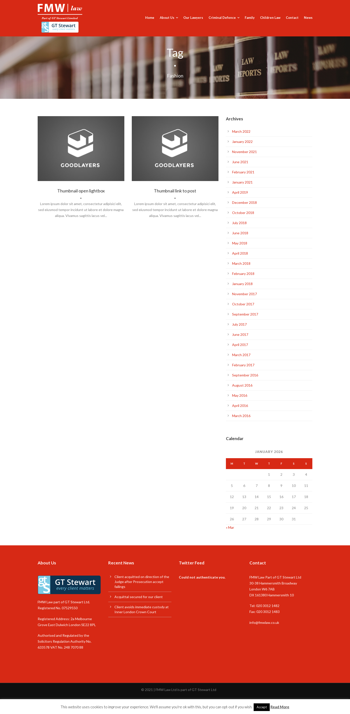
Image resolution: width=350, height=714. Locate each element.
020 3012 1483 (268, 611)
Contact (292, 18)
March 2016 (241, 416)
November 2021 (244, 152)
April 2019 (240, 192)
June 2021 (240, 162)
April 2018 (240, 253)
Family (250, 18)
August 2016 (242, 385)
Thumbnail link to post (175, 190)
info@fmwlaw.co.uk (264, 622)
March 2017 (241, 355)
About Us (167, 18)
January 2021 (242, 182)
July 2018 (239, 223)
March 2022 (241, 131)
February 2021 (243, 172)
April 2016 (240, 405)
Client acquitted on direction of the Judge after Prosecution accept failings (141, 582)
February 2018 (243, 273)
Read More (279, 707)
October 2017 (243, 304)
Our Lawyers (193, 18)
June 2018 (240, 233)
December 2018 (244, 202)
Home (149, 18)
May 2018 (239, 243)
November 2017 (244, 294)
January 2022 (242, 141)
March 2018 (241, 263)
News (308, 18)
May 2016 (239, 395)
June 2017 (240, 334)
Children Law (270, 18)
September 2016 (245, 375)
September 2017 (245, 314)
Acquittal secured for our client (138, 597)
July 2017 (239, 324)
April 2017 (240, 345)
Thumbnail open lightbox (81, 190)
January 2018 (242, 284)
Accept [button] (262, 707)
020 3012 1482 (267, 606)
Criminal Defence (222, 18)
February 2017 (243, 365)
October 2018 (243, 213)
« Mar (230, 527)
